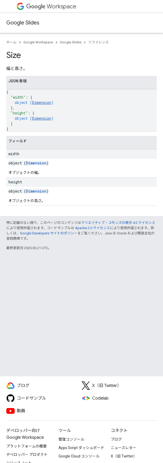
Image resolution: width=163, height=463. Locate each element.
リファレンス (98, 42)
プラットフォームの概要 (26, 446)
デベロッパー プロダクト (27, 454)
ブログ (116, 439)
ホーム (11, 42)
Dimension (41, 102)
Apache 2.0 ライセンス (92, 228)
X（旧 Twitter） (124, 456)
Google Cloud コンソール (79, 456)
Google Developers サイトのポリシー (48, 233)
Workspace (51, 6)
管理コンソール (71, 439)
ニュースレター (123, 448)
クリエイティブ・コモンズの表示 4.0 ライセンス (118, 223)
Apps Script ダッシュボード (81, 448)
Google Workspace (38, 42)
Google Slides (22, 22)
